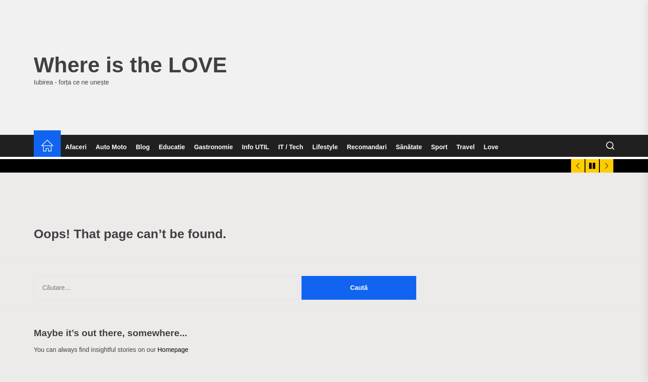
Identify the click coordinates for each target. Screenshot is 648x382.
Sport (439, 147)
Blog (143, 147)
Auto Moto (110, 147)
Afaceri (75, 147)
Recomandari (367, 147)
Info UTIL (256, 147)
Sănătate (409, 147)
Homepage (173, 349)
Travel (465, 147)
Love (491, 147)
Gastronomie (213, 147)
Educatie (172, 147)
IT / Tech (290, 147)
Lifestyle (325, 147)
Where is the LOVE (130, 65)
